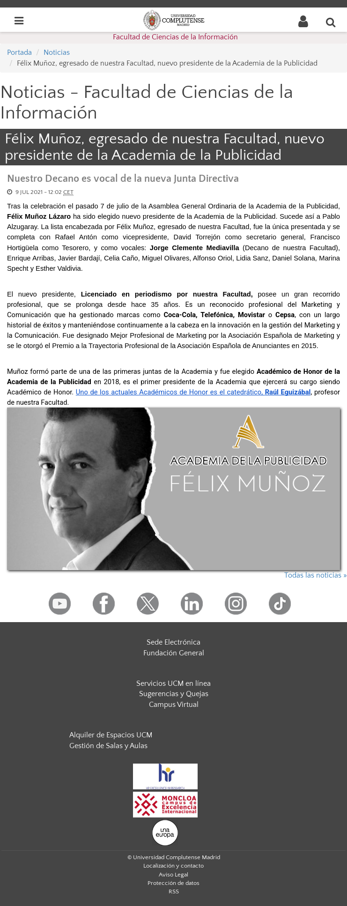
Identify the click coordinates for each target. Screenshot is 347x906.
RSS (174, 891)
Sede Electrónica (173, 642)
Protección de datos (173, 883)
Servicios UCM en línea (173, 683)
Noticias (57, 52)
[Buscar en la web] (331, 22)
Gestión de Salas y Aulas (108, 746)
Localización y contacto (173, 865)
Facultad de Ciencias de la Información (175, 37)
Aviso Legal (173, 874)
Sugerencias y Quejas (173, 694)
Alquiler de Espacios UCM (110, 735)
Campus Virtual (174, 704)
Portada (19, 52)
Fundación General (173, 653)
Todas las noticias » (315, 575)
